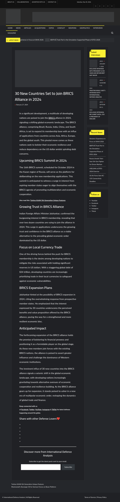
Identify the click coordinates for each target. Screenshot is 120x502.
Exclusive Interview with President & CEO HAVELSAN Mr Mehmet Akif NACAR (97, 72)
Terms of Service (90, 497)
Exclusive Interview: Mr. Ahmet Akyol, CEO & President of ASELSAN (97, 115)
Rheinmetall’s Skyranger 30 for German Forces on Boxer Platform (33, 487)
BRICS (51, 117)
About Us (10, 2)
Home (10, 28)
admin (101, 61)
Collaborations (23, 2)
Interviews (98, 28)
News (18, 28)
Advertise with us (38, 2)
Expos (51, 28)
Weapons (72, 28)
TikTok (54, 409)
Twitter (31, 409)
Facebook (24, 409)
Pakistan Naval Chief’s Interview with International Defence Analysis (97, 93)
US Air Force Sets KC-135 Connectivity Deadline (96, 178)
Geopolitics (85, 28)
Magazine (12, 33)
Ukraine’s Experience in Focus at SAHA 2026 (27, 39)
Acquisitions (40, 28)
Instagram (46, 409)
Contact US (52, 2)
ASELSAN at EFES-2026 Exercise (95, 170)
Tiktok (93, 211)
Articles (27, 28)
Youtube (94, 200)
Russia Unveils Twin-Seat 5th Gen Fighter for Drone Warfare (96, 161)
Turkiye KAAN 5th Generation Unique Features (47, 200)
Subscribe (68, 467)
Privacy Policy (102, 497)
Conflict (61, 28)
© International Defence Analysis (13, 497)
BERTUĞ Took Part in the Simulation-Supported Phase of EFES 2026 (75, 39)
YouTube (38, 409)
